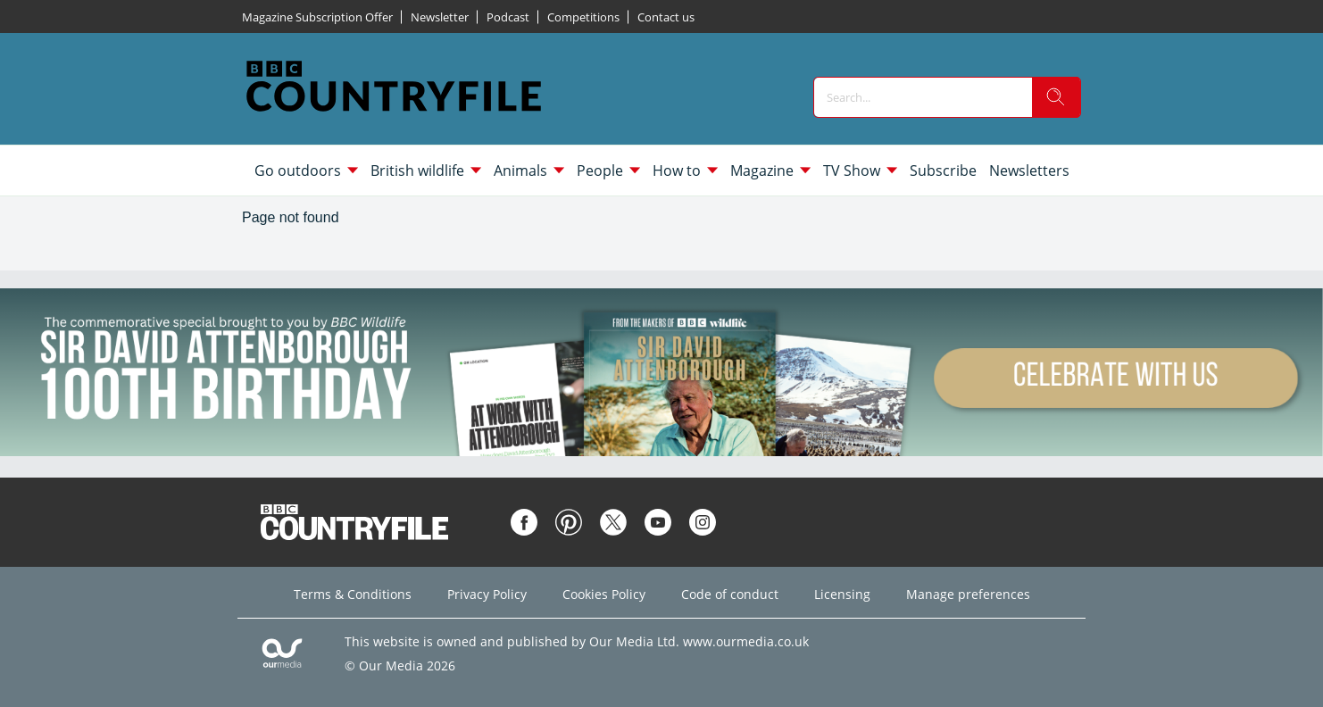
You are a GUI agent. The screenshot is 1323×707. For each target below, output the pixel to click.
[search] (1056, 97)
